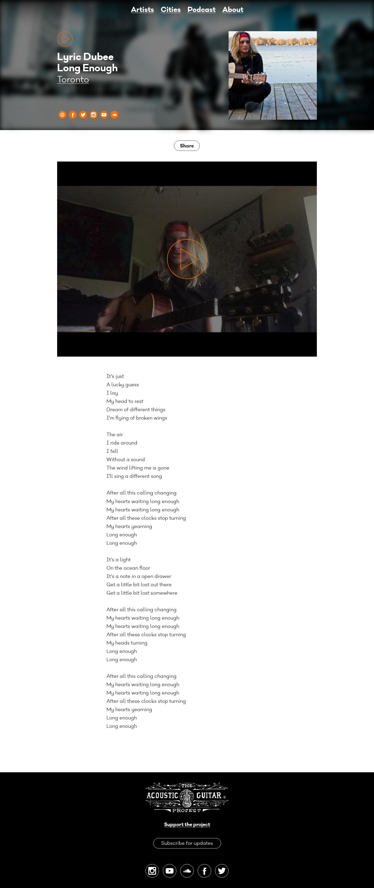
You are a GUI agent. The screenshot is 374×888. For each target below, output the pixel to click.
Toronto (73, 79)
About (232, 9)
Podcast (202, 9)
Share (187, 146)
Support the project (187, 825)
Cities (171, 9)
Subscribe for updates (187, 843)
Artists (142, 9)
